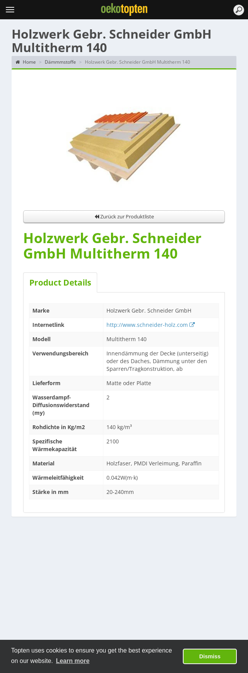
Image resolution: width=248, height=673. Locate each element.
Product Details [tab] (60, 282)
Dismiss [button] (210, 656)
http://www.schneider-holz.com (150, 324)
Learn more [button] (72, 661)
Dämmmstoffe (60, 62)
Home (25, 62)
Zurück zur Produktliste (124, 216)
